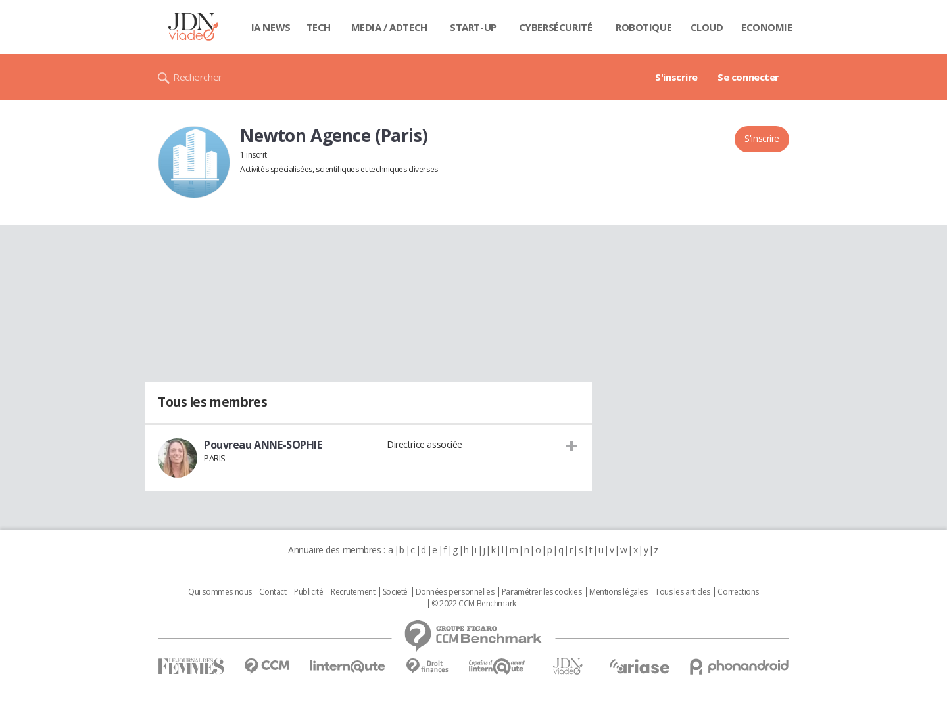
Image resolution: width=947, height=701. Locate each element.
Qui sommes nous (220, 592)
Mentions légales (618, 592)
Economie (766, 27)
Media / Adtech (389, 27)
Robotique (643, 27)
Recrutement (353, 592)
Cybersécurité (556, 27)
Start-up (473, 27)
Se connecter (748, 76)
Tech (318, 27)
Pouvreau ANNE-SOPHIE (263, 445)
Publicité (308, 592)
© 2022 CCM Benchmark (473, 603)
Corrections (737, 592)
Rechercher (197, 76)
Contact (272, 592)
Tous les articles (682, 592)
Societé (395, 592)
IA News (271, 27)
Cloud (707, 27)
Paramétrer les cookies (542, 592)
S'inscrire (676, 76)
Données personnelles (455, 592)
